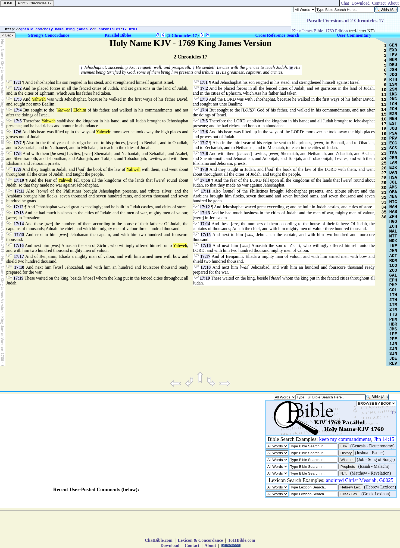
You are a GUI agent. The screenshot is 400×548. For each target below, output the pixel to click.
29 (383, 183)
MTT (393, 236)
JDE (393, 358)
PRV (393, 138)
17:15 (19, 234)
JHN (393, 251)
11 (383, 94)
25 (383, 163)
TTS (393, 314)
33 (383, 202)
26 (383, 168)
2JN (393, 348)
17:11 (19, 191)
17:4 (17, 110)
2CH (393, 109)
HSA (393, 177)
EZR (393, 114)
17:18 (19, 267)
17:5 (17, 121)
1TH (393, 295)
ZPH (393, 216)
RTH (393, 79)
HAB (393, 211)
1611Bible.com (241, 540)
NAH (393, 207)
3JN (393, 353)
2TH (393, 300)
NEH (393, 118)
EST (393, 123)
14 (383, 109)
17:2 (17, 88)
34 (383, 207)
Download (360, 3)
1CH (393, 104)
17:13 (19, 212)
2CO (393, 270)
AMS (393, 187)
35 (383, 212)
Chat (345, 3)
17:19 (18, 278)
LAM (393, 162)
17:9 (17, 169)
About (393, 3)
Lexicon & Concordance (200, 540)
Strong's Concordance (48, 35)
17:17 (19, 256)
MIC (393, 202)
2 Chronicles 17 (182, 35)
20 (383, 139)
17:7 (17, 142)
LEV (393, 55)
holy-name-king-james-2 (68, 29)
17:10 (19, 180)
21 (383, 143)
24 (383, 158)
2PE (393, 339)
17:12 (18, 207)
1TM (393, 304)
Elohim (79, 110)
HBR (393, 324)
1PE (393, 334)
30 (383, 187)
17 (383, 124)
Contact (379, 3)
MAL (393, 231)
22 (383, 148)
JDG (393, 74)
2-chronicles (107, 29)
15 (383, 114)
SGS (393, 148)
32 (383, 197)
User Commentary (354, 35)
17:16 (19, 245)
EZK (393, 167)
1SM (393, 84)
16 (383, 119)
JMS (393, 329)
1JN (393, 344)
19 (383, 134)
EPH (393, 280)
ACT (393, 255)
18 (383, 129)
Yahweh (39, 99)
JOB (393, 128)
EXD (393, 50)
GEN (393, 45)
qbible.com (31, 29)
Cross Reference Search (277, 35)
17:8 (17, 153)
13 (383, 104)
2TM (393, 309)
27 (383, 173)
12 (217, 73)
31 (383, 192)
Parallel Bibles (118, 35)
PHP (393, 285)
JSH (393, 69)
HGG (393, 221)
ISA (393, 153)
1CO (393, 265)
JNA (393, 197)
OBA (393, 192)
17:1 (17, 82)
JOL (393, 182)
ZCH (393, 226)
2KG (393, 99)
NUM (393, 60)
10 (291, 68)
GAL (393, 275)
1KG (393, 94)
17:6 (17, 131)
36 (383, 217)
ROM (393, 260)
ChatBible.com (159, 540)
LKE (393, 246)
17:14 (19, 223)
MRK (393, 241)
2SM (393, 89)
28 (383, 178)
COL (393, 290)
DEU (393, 65)
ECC (393, 143)
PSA (393, 133)
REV (393, 363)
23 (383, 153)
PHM (393, 319)
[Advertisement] (145, 16)
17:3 (17, 99)
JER (393, 158)
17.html (130, 29)
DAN (393, 172)
